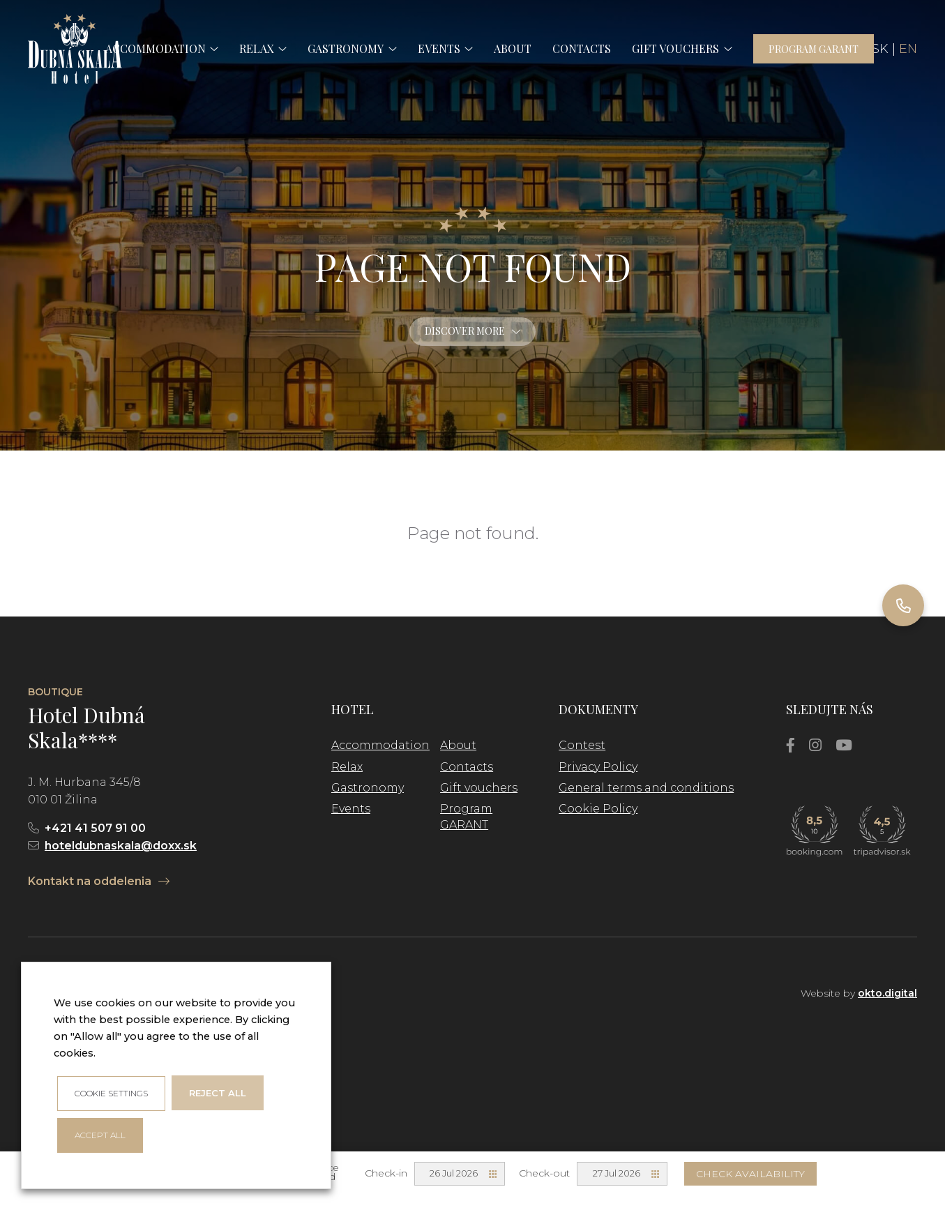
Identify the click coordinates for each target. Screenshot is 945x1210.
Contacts (466, 766)
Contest (582, 745)
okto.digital (887, 993)
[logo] (75, 49)
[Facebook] (790, 745)
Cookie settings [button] (111, 1093)
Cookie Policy (598, 808)
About (458, 745)
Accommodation (380, 745)
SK (880, 48)
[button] (212, 48)
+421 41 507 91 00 (95, 828)
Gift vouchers (478, 787)
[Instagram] (815, 745)
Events (350, 808)
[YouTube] (844, 745)
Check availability (750, 1173)
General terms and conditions (646, 787)
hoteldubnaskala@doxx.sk (121, 845)
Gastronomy (367, 787)
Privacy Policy (598, 766)
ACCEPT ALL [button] (100, 1135)
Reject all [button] (217, 1092)
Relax (347, 766)
